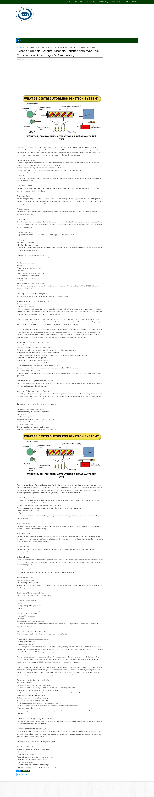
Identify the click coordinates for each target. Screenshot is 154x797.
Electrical (29, 47)
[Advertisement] (98, 21)
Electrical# (29, 786)
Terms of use (112, 2)
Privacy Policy (99, 2)
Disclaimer (75, 2)
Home (23, 47)
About (122, 2)
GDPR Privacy (87, 2)
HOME (66, 2)
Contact (130, 2)
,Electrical (39, 66)
